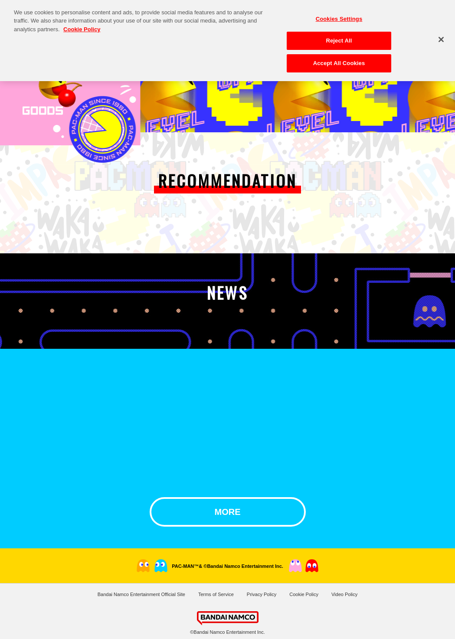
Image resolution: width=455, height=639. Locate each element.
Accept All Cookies (339, 59)
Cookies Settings (339, 14)
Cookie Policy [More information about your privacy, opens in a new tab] (81, 24)
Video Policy (344, 594)
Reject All (339, 36)
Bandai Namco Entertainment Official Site (141, 594)
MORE (228, 512)
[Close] (441, 34)
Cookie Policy (303, 594)
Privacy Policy (261, 594)
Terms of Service (216, 594)
